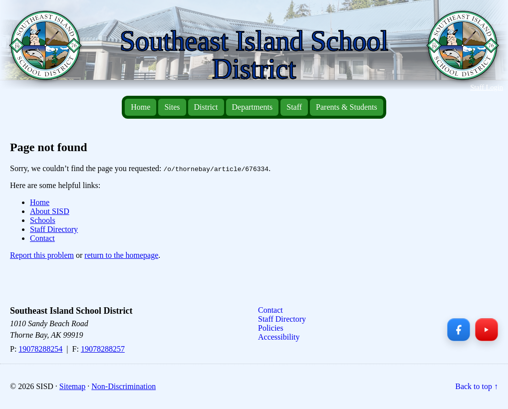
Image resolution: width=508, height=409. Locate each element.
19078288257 (103, 349)
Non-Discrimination (123, 386)
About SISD (49, 211)
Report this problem (42, 255)
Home (140, 107)
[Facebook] (458, 329)
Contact (42, 238)
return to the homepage (121, 255)
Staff (294, 107)
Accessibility (279, 337)
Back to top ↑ (476, 386)
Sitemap (72, 386)
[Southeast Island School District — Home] (49, 50)
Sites (172, 107)
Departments (252, 107)
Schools (42, 220)
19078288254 (40, 349)
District (206, 107)
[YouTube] (486, 329)
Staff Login (486, 87)
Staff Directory (54, 229)
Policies (270, 328)
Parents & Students (346, 107)
